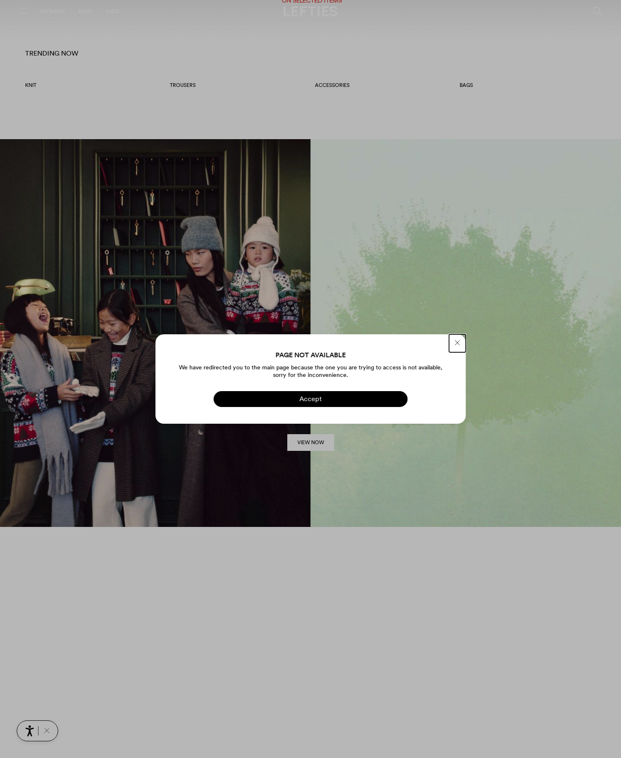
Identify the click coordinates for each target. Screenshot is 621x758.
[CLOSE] (457, 343)
